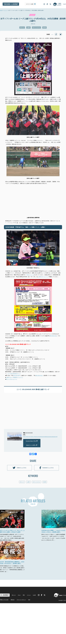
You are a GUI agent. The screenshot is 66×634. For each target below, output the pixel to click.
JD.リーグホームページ (11, 379)
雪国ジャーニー (11, 4)
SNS (29, 610)
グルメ (19, 605)
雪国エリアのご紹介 (4, 610)
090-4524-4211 (53, 335)
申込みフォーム (30, 274)
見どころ (14, 605)
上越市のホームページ (43, 276)
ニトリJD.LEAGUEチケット (14, 373)
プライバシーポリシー (21, 610)
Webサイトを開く (31, 445)
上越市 (28, 27)
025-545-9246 (16, 375)
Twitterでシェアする (19, 467)
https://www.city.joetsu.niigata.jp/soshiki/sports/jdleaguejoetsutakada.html (40, 436)
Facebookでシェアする (46, 467)
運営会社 (12, 610)
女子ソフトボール (36, 27)
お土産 (34, 605)
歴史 (24, 605)
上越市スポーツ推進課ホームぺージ (14, 377)
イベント (5, 10)
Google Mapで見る (32, 441)
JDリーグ (22, 27)
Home (1, 10)
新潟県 (44, 27)
